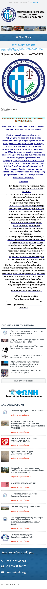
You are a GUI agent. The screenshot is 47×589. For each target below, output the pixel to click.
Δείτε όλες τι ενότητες (23, 44)
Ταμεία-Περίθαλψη (19, 49)
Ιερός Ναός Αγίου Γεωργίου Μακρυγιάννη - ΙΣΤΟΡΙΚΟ (22, 453)
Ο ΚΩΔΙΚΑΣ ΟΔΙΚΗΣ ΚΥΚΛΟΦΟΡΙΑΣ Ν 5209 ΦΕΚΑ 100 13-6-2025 (26, 356)
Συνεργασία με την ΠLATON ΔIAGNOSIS (27, 411)
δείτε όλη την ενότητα (23, 381)
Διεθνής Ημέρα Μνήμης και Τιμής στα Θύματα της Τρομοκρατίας (26, 347)
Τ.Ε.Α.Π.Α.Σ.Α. (32, 49)
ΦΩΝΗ (36, 2)
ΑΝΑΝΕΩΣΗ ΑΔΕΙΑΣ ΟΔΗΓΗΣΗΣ (23, 483)
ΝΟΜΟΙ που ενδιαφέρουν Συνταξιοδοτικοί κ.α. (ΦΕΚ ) (22, 536)
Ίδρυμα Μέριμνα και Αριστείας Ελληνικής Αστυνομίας (24, 495)
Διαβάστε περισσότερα (21, 415)
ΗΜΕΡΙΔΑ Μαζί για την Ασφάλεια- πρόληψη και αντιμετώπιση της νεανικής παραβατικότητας (25, 364)
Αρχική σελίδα (6, 49)
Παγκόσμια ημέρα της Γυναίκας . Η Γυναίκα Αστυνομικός (25, 371)
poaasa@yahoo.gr (16, 572)
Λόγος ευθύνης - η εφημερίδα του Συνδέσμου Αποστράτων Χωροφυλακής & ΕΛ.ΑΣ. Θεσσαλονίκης (27, 470)
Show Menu (23, 37)
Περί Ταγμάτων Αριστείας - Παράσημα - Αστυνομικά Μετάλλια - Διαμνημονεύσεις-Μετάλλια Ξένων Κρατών (27, 520)
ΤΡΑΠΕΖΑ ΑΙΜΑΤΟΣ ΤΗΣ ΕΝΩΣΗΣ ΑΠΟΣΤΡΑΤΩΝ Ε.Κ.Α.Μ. (24, 440)
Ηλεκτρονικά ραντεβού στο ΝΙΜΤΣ (25, 507)
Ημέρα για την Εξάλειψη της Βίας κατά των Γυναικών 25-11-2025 (27, 340)
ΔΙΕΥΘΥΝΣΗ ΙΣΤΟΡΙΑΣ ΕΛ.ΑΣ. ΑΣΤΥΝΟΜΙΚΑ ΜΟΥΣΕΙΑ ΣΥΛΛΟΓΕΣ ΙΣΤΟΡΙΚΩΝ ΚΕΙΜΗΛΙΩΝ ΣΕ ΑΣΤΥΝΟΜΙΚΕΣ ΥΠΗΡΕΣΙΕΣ (28, 424)
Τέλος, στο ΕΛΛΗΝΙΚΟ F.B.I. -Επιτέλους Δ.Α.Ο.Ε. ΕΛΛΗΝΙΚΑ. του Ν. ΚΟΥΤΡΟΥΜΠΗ (27, 333)
